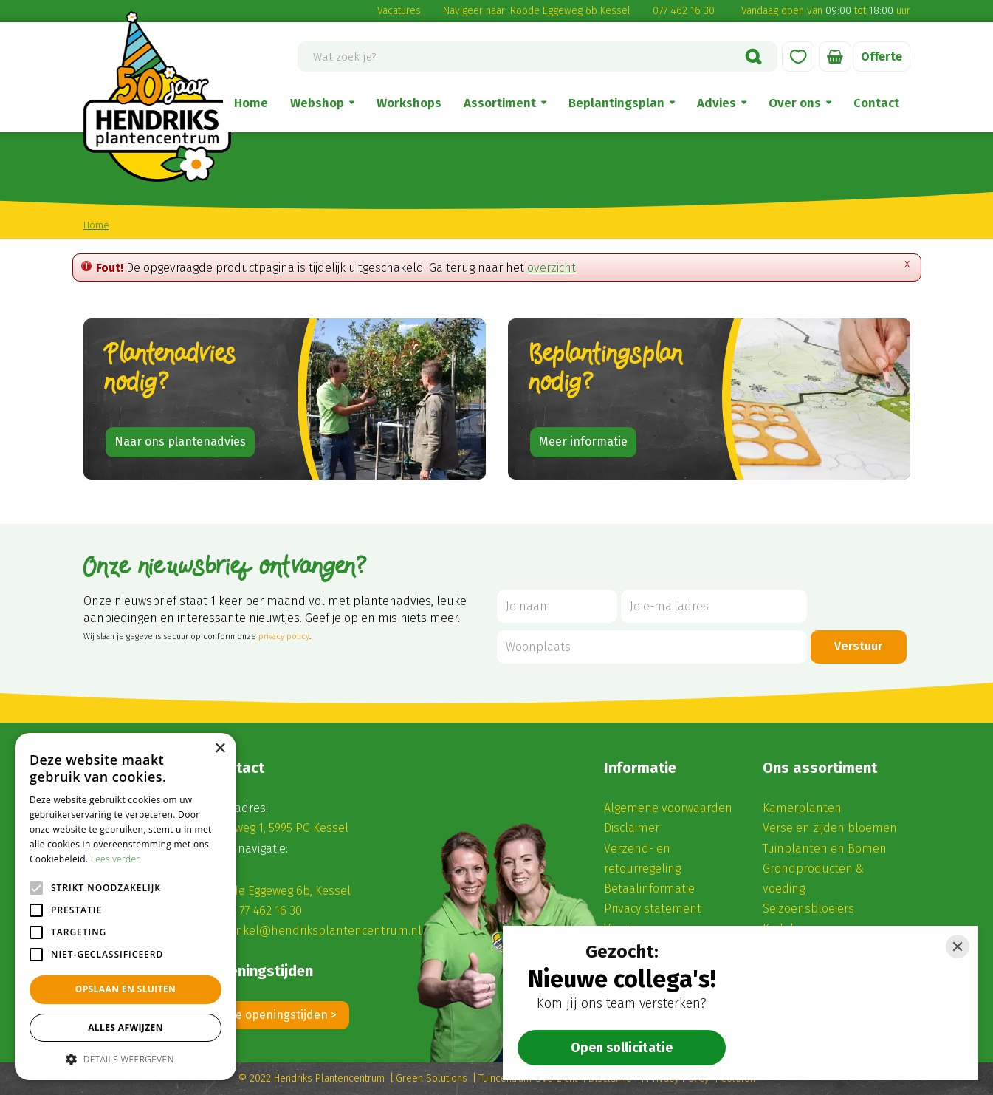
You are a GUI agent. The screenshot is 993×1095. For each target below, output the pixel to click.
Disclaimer (631, 828)
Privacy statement (652, 908)
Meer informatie (583, 441)
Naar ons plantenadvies (180, 441)
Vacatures (399, 10)
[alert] (125, 906)
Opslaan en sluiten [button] (125, 989)
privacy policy (283, 636)
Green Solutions (431, 1078)
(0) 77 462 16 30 (262, 911)
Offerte (881, 57)
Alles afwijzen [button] (125, 1027)
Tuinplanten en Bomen (825, 849)
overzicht (551, 268)
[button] (125, 1058)
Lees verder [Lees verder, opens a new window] (115, 859)
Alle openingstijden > (280, 1015)
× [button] (219, 748)
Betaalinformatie (649, 888)
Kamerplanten (802, 808)
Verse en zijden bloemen (830, 828)
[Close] (957, 946)
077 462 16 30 (684, 10)
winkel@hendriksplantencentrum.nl (323, 931)
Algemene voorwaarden (668, 808)
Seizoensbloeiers (808, 908)
